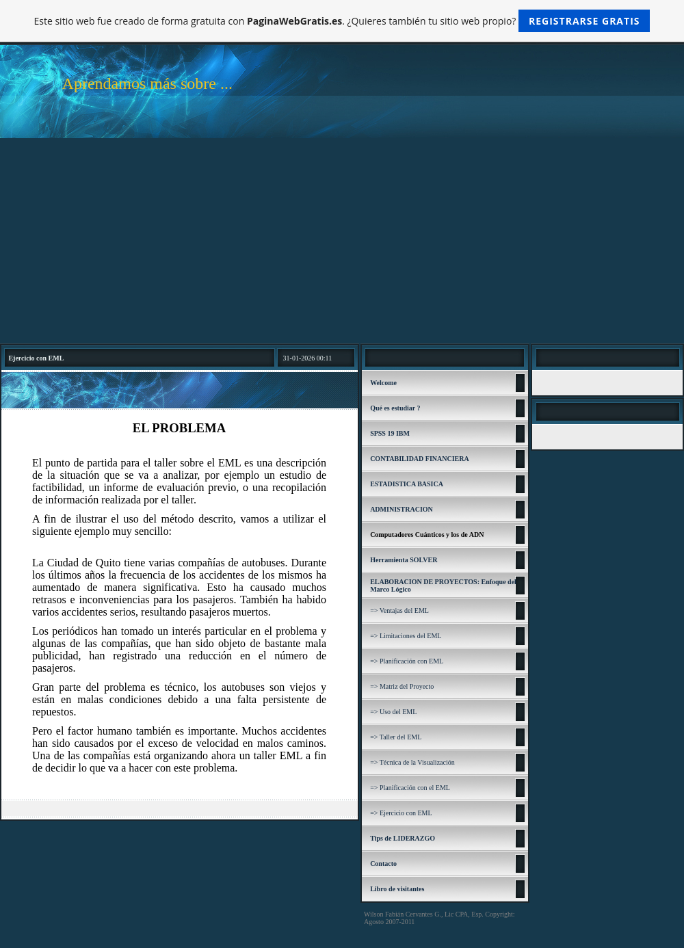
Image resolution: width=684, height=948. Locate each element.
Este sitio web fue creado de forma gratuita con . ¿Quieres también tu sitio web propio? (342, 21)
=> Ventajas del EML (399, 610)
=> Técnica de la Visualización (412, 762)
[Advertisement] (342, 241)
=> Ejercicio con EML (401, 813)
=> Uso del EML (393, 711)
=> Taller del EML (395, 737)
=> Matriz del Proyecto (402, 686)
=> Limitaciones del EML (405, 636)
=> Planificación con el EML (410, 787)
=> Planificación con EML (406, 661)
